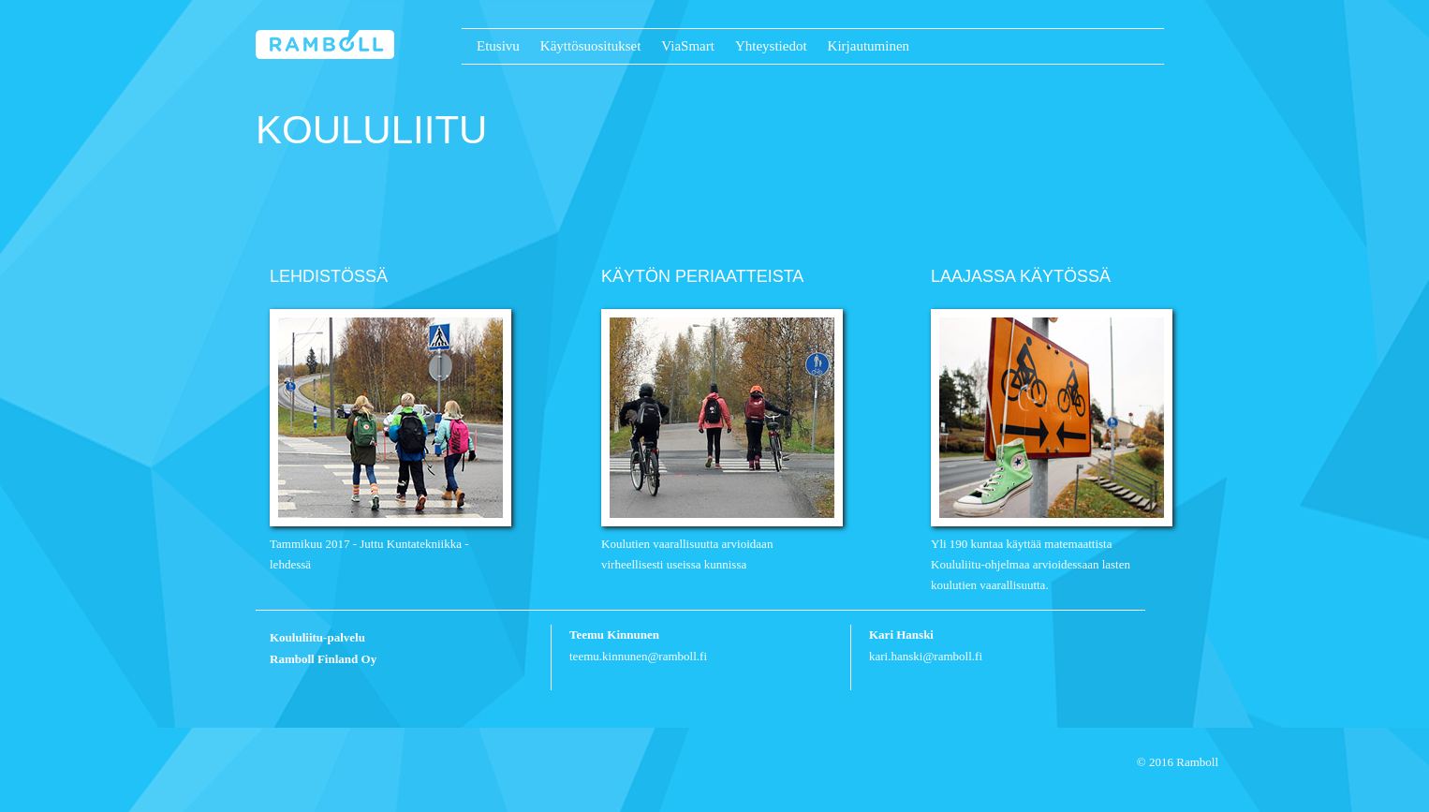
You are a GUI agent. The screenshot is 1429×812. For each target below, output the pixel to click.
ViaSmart (687, 45)
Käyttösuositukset (590, 45)
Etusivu (498, 45)
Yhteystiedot (771, 45)
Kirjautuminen (868, 45)
